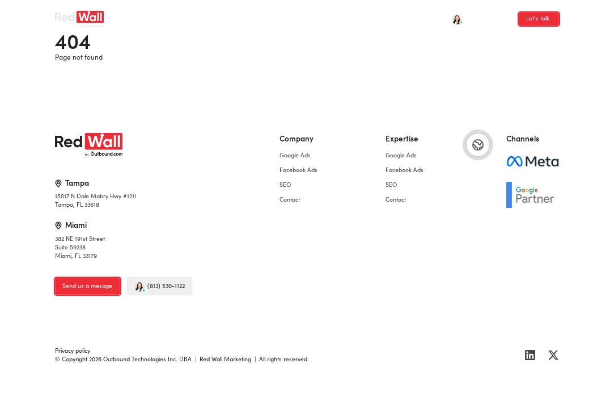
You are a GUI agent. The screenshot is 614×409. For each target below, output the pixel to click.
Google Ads (148, 16)
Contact (270, 16)
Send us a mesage (87, 286)
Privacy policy (72, 350)
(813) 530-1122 (159, 286)
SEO (238, 16)
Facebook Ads (199, 16)
